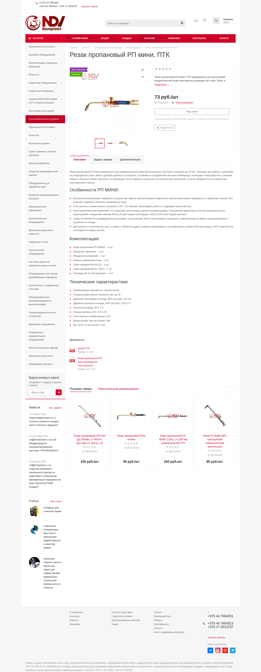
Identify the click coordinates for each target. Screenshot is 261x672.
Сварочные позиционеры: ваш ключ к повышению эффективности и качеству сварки (52, 537)
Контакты (199, 38)
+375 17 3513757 (68, 6)
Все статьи (56, 501)
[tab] (162, 85)
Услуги (224, 38)
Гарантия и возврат (122, 616)
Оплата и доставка (122, 612)
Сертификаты (161, 624)
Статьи (157, 612)
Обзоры (158, 620)
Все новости (55, 408)
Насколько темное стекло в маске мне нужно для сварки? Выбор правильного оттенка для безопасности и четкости (52, 573)
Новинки (174, 38)
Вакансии (75, 624)
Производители (162, 616)
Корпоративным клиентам (126, 620)
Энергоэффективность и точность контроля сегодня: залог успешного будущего (44, 421)
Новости (74, 620)
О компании (80, 38)
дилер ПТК (84, 348)
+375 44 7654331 (49, 2)
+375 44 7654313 (48, 6)
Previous (227, 389)
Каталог (38, 38)
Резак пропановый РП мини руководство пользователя (90, 362)
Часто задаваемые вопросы (169, 632)
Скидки (126, 38)
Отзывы (158, 628)
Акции (105, 38)
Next (233, 389)
